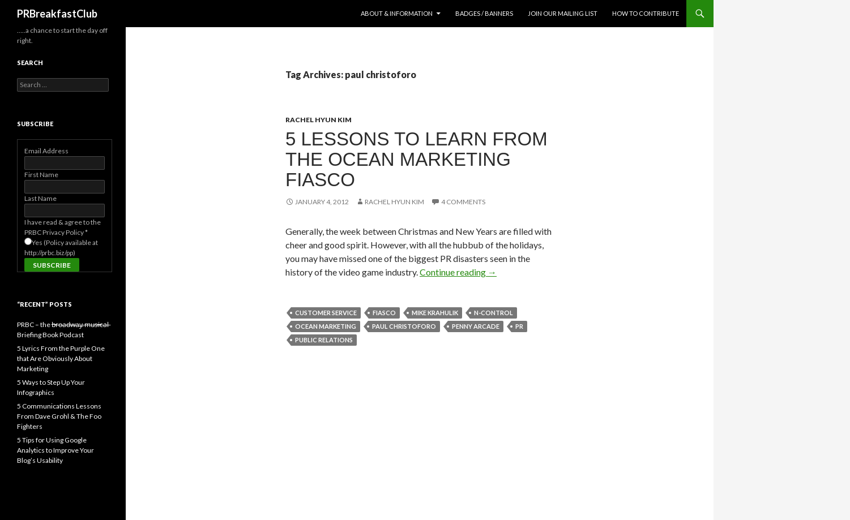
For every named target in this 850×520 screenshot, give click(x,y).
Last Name (40, 198)
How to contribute (645, 13)
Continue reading (458, 272)
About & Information (397, 13)
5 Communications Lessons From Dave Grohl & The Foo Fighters (59, 416)
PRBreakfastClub (57, 13)
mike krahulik (435, 312)
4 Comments (463, 201)
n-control (493, 312)
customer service (326, 312)
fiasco (384, 312)
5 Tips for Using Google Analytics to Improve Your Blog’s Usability (55, 450)
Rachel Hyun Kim (318, 119)
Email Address (46, 151)
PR (519, 326)
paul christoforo (404, 326)
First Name (41, 174)
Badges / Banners (484, 13)
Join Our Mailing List (562, 13)
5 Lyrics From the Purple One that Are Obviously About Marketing (61, 358)
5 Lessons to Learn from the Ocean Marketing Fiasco (416, 159)
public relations (324, 339)
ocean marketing (325, 326)
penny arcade (475, 326)
